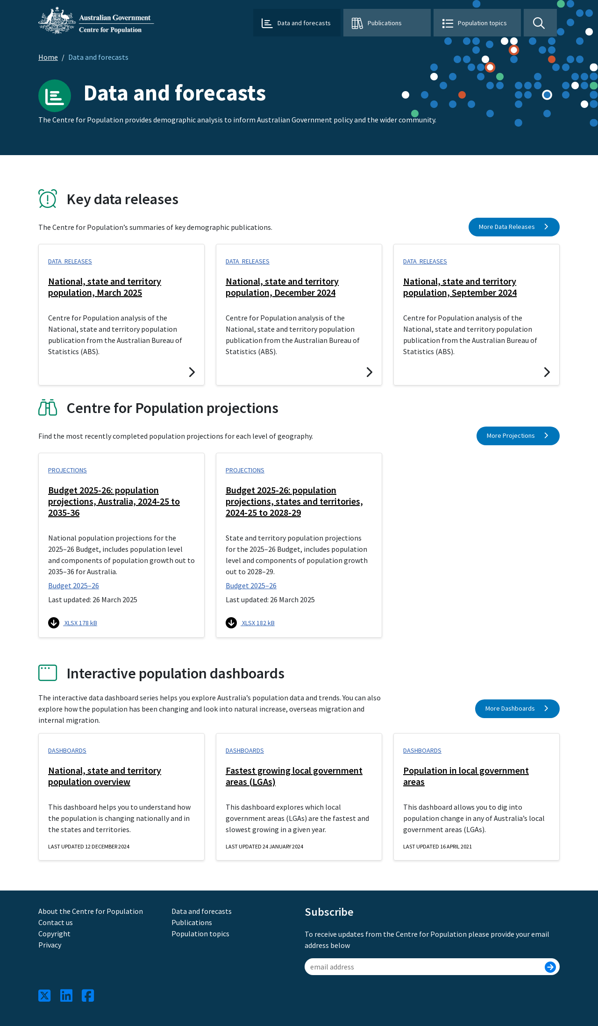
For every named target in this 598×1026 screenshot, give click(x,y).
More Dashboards (517, 708)
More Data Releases (514, 226)
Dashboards (67, 750)
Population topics (482, 23)
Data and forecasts (201, 911)
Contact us (55, 922)
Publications (385, 23)
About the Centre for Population (90, 911)
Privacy (49, 944)
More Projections (518, 435)
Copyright (54, 933)
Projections (67, 470)
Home (48, 57)
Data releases (70, 261)
